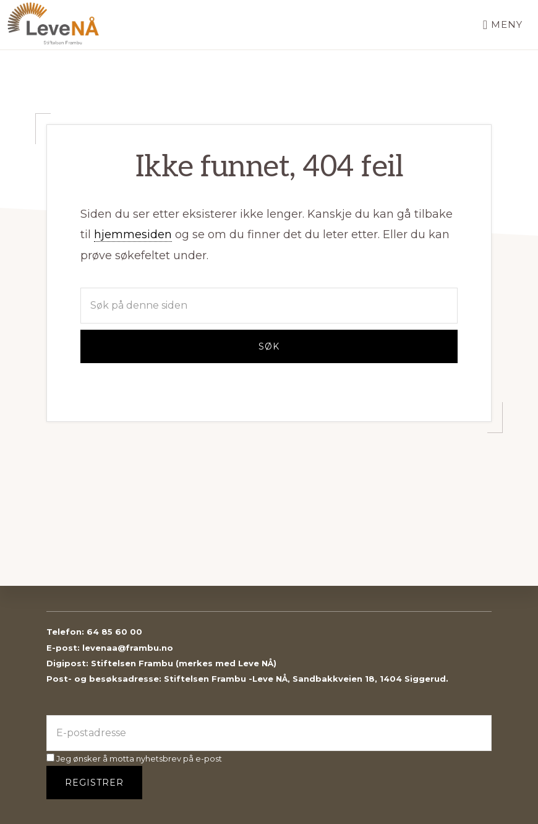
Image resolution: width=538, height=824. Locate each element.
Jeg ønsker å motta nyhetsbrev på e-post (134, 758)
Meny (507, 24)
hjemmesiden (133, 234)
